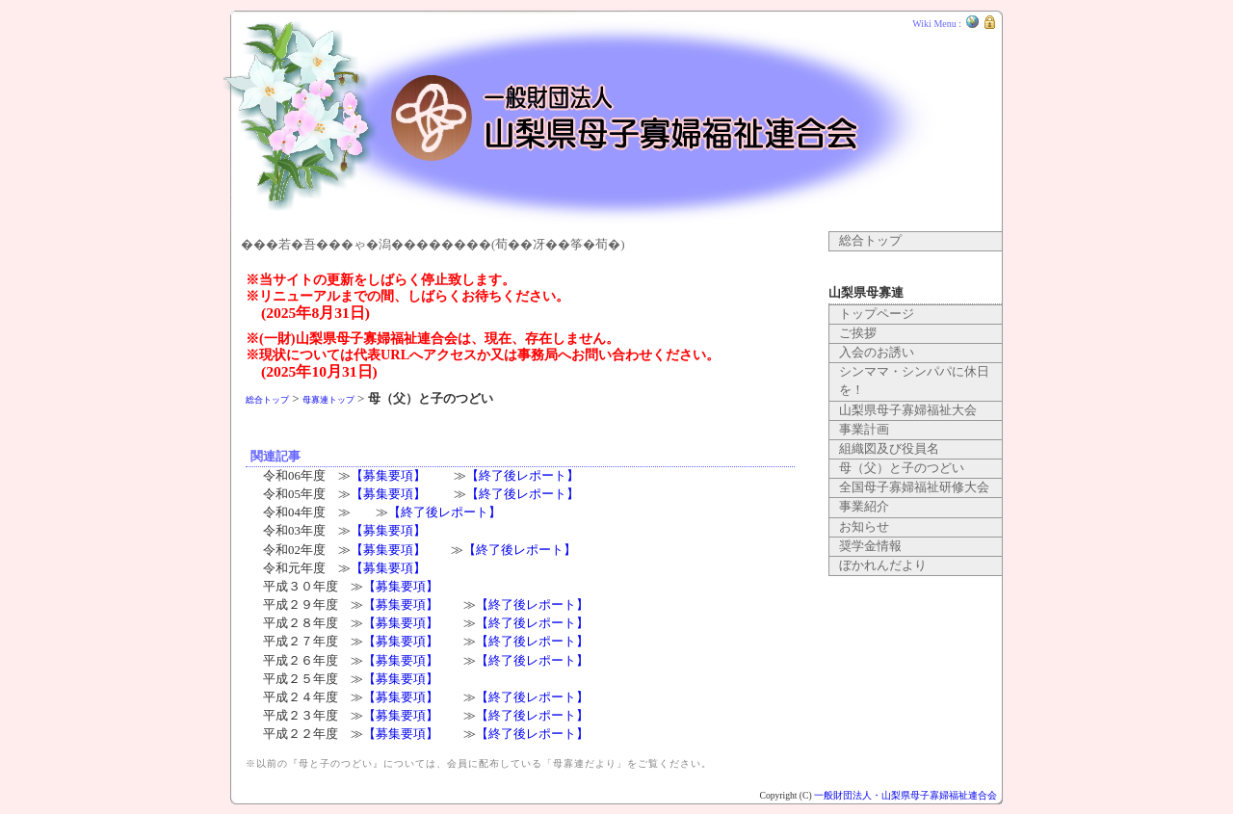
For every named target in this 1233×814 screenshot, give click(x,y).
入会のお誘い (876, 352)
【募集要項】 (388, 476)
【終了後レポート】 (522, 476)
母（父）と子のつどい (901, 468)
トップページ (876, 314)
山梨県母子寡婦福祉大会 (908, 410)
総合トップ (267, 400)
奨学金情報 (870, 546)
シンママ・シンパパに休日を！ (914, 381)
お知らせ (864, 527)
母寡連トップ (328, 400)
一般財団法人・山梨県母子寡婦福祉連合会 (905, 795)
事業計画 (864, 429)
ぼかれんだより (883, 565)
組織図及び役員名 (889, 449)
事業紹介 (864, 506)
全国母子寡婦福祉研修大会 (914, 487)
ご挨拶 (858, 333)
